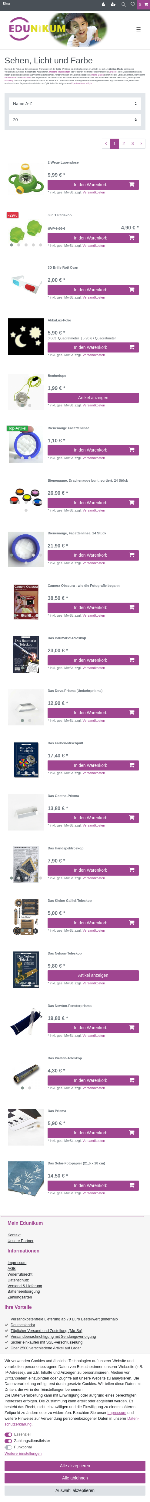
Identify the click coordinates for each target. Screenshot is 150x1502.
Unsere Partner (20, 1241)
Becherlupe (57, 375)
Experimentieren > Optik (82, 83)
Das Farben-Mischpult (65, 743)
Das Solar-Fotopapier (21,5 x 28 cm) (76, 1163)
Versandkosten (93, 192)
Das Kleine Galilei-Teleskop (70, 900)
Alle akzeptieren (75, 1465)
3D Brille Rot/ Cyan (63, 267)
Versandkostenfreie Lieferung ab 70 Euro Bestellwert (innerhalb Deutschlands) (64, 1322)
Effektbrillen (26, 77)
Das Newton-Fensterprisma (70, 1006)
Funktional (23, 1447)
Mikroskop (9, 81)
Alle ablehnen (75, 1477)
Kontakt (14, 1235)
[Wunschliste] (132, 4)
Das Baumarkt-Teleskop (67, 638)
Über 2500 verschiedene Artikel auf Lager (46, 1348)
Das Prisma (57, 1111)
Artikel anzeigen (93, 397)
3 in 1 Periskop (60, 215)
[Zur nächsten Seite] (141, 144)
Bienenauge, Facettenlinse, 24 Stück (77, 533)
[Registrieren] (114, 4)
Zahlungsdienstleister (32, 1441)
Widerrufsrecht (20, 1274)
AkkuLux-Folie (59, 320)
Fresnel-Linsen (97, 75)
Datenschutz (18, 1280)
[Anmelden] (104, 4)
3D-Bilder (113, 72)
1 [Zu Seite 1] (114, 143)
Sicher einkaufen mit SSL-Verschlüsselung (46, 1342)
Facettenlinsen (11, 77)
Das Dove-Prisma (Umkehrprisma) (75, 691)
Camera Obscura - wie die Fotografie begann (83, 585)
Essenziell (23, 1434)
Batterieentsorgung (24, 1291)
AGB (12, 1268)
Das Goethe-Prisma (63, 796)
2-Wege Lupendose (63, 162)
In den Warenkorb (104, 184)
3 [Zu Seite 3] (133, 143)
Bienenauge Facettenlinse (68, 428)
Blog (6, 3)
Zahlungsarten (20, 1297)
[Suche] (123, 4)
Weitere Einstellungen (23, 1453)
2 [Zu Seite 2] (123, 143)
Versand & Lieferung (25, 1286)
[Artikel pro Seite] (75, 120)
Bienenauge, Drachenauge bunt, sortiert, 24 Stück (88, 480)
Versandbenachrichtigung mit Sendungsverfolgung (53, 1336)
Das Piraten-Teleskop (65, 1058)
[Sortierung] (75, 103)
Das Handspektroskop (65, 848)
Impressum (17, 1263)
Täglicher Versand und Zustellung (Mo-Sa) (46, 1331)
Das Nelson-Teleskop (65, 953)
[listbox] (26, 231)
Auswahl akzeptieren (75, 1490)
